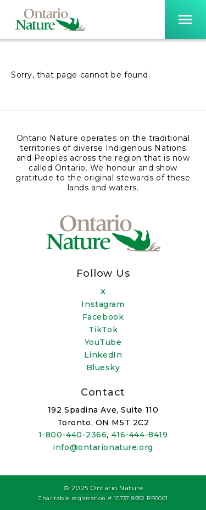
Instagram (102, 304)
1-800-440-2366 (72, 435)
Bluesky (103, 367)
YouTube (103, 342)
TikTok (103, 329)
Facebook (103, 317)
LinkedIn (103, 355)
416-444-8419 (140, 435)
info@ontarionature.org (103, 447)
